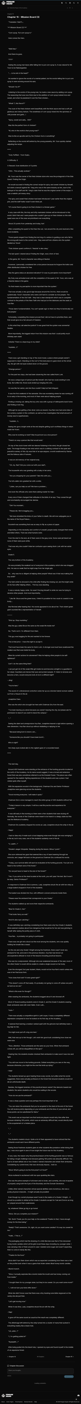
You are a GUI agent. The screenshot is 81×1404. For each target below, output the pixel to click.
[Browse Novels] (62, 3)
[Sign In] (78, 3)
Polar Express (19, 1401)
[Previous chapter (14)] (67, 7)
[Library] (70, 3)
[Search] (66, 3)
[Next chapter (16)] (72, 7)
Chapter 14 (11, 1356)
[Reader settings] (76, 1399)
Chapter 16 (69, 1356)
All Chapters (40, 1356)
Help (35, 1401)
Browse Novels (28, 1401)
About (3, 1401)
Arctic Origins (9, 1401)
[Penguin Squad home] (7, 3)
